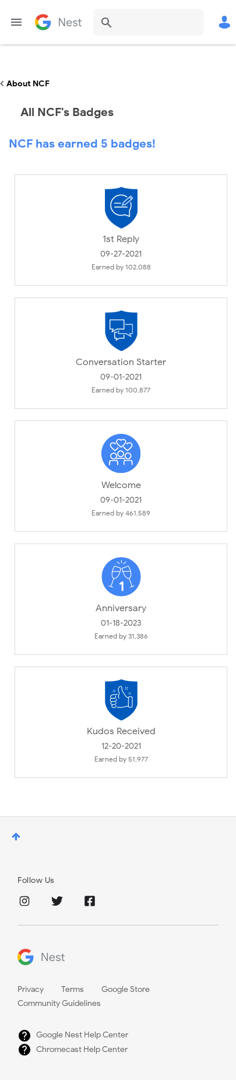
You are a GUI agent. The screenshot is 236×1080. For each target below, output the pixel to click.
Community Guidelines (59, 1003)
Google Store (125, 989)
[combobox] (148, 22)
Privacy (30, 989)
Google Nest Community (58, 22)
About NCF (28, 84)
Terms (72, 989)
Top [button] (16, 836)
